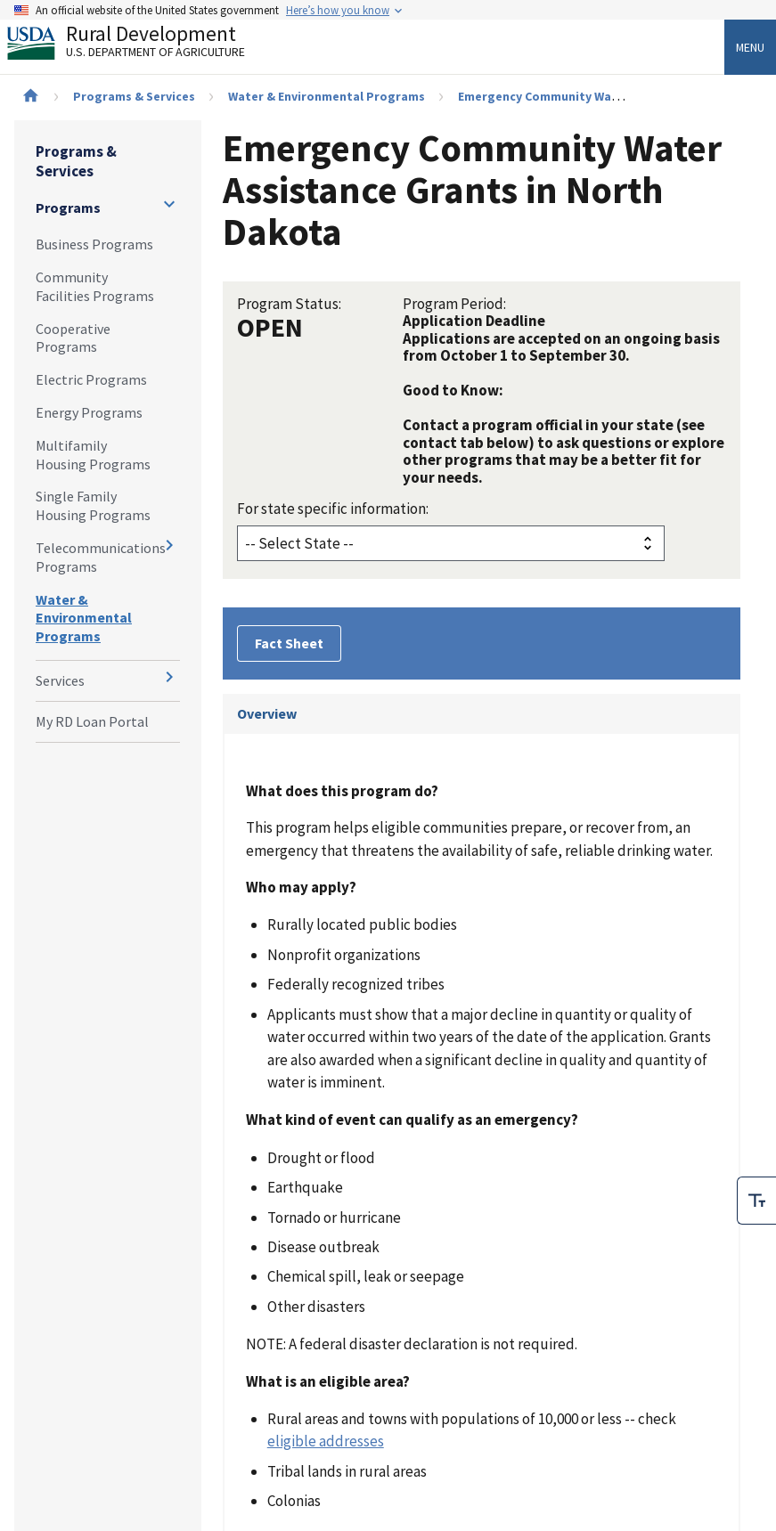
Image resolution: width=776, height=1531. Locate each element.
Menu (750, 47)
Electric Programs (91, 379)
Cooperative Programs (73, 338)
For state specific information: (333, 508)
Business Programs (94, 244)
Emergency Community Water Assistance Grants (598, 96)
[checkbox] (756, 1201)
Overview (267, 713)
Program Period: (454, 304)
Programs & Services (134, 96)
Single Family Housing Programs (93, 505)
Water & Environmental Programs (326, 96)
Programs (68, 207)
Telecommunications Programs (101, 557)
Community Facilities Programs (95, 286)
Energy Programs (89, 412)
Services (60, 680)
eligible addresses (325, 1441)
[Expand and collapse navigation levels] (169, 204)
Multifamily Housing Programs (93, 454)
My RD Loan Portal (92, 721)
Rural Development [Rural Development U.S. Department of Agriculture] (140, 45)
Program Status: (289, 304)
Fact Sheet (289, 643)
